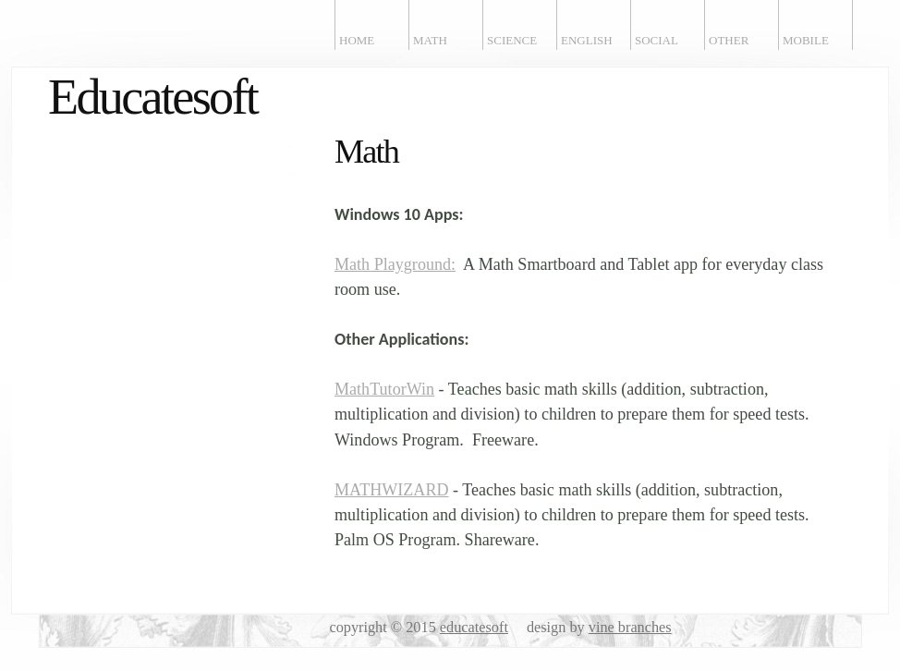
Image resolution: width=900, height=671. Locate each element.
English (587, 40)
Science (512, 40)
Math (430, 40)
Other (728, 40)
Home (356, 40)
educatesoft (474, 627)
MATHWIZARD (391, 490)
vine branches (630, 627)
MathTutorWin (384, 389)
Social (656, 40)
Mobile (806, 40)
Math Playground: (395, 264)
